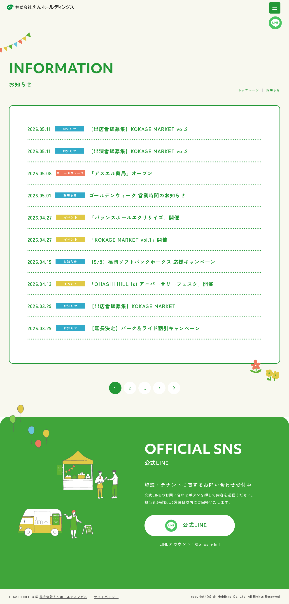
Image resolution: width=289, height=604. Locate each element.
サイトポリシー (106, 597)
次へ (174, 388)
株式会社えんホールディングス (63, 597)
